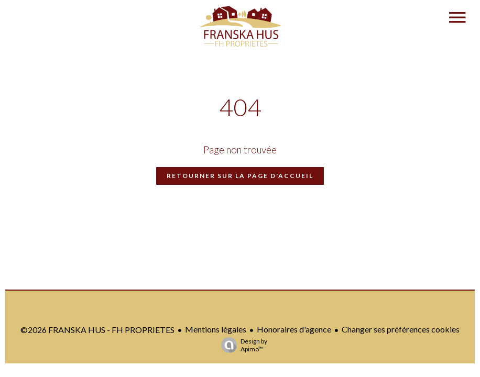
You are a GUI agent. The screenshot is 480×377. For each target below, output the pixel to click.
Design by (241, 345)
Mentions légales (215, 329)
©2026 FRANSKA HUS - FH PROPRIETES (97, 330)
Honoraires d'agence (294, 329)
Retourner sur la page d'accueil (240, 176)
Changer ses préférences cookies (401, 329)
